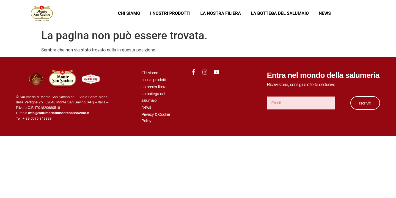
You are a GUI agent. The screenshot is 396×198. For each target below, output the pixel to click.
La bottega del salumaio (280, 13)
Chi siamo (129, 13)
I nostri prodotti (170, 13)
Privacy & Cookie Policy (156, 115)
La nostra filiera (220, 13)
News (325, 13)
